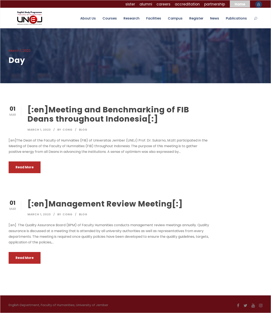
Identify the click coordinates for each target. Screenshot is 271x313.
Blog (83, 130)
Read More (25, 167)
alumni (145, 4)
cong (67, 130)
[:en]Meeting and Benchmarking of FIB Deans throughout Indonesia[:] (108, 114)
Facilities (153, 18)
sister (130, 4)
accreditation (187, 4)
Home (240, 4)
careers (163, 4)
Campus (175, 18)
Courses (110, 18)
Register (196, 18)
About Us (88, 18)
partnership (214, 4)
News (214, 18)
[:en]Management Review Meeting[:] (105, 203)
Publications (236, 18)
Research (131, 18)
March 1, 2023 (39, 130)
